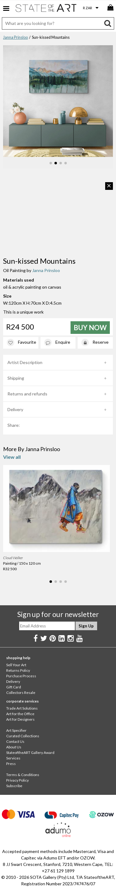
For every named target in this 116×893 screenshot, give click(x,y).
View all (12, 457)
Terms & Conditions (22, 774)
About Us (13, 747)
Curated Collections (22, 736)
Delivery (15, 409)
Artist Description (24, 362)
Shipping (15, 378)
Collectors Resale (20, 692)
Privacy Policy (17, 780)
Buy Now (90, 327)
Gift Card (13, 687)
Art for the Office (20, 713)
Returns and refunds (27, 393)
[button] (50, 163)
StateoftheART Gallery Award (30, 752)
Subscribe (14, 785)
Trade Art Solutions (22, 708)
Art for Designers (20, 719)
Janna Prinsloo (15, 37)
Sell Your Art (16, 665)
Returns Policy (18, 670)
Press (11, 763)
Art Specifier (16, 730)
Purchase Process (21, 676)
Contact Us (15, 741)
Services (13, 758)
